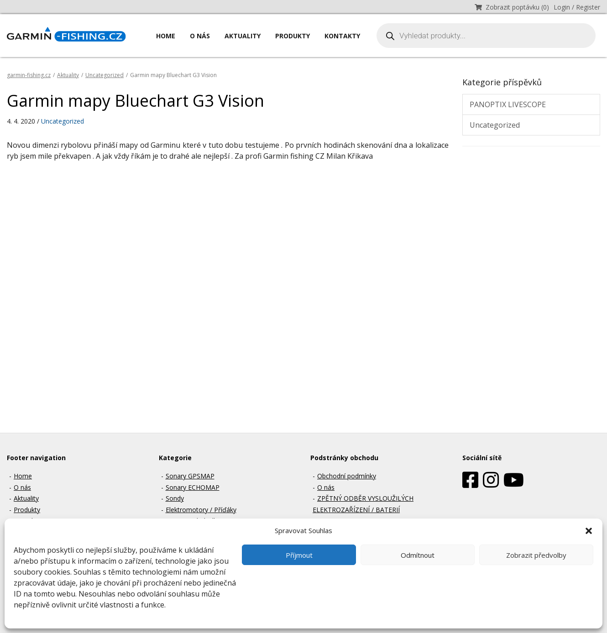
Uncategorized (104, 75)
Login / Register (577, 7)
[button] (588, 530)
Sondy (175, 498)
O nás (200, 35)
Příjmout (299, 555)
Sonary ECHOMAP (193, 487)
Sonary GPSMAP (190, 476)
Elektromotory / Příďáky (201, 509)
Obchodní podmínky (346, 476)
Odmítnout (417, 555)
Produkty (292, 35)
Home (165, 35)
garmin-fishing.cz (29, 75)
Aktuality (243, 35)
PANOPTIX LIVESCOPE (508, 104)
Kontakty (342, 35)
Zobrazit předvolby (536, 555)
